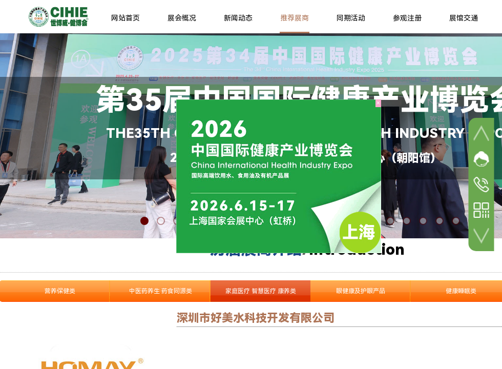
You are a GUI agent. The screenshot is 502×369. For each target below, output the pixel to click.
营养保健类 (60, 291)
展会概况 (182, 18)
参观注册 (407, 18)
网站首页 (125, 18)
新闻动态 (238, 18)
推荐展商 (294, 18)
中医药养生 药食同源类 (160, 291)
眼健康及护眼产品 (360, 291)
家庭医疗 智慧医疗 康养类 (260, 291)
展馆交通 (463, 18)
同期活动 (351, 18)
